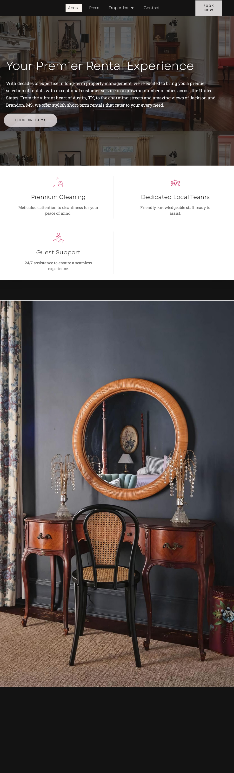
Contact (152, 8)
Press (94, 8)
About (74, 8)
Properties (121, 8)
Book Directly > (31, 136)
